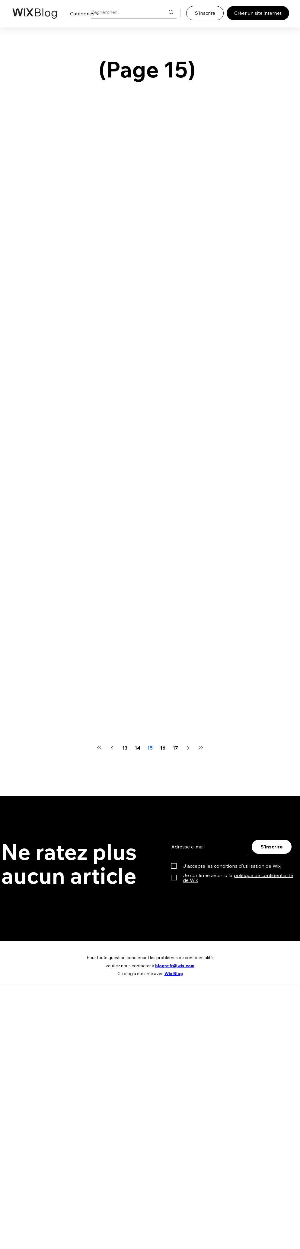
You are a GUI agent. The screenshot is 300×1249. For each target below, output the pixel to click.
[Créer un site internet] (258, 13)
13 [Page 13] (124, 748)
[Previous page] (112, 747)
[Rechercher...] (123, 12)
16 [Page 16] (162, 748)
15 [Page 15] (150, 748)
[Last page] (200, 747)
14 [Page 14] (137, 748)
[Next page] (188, 747)
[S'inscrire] (205, 13)
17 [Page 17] (175, 748)
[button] (84, 13)
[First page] (99, 747)
